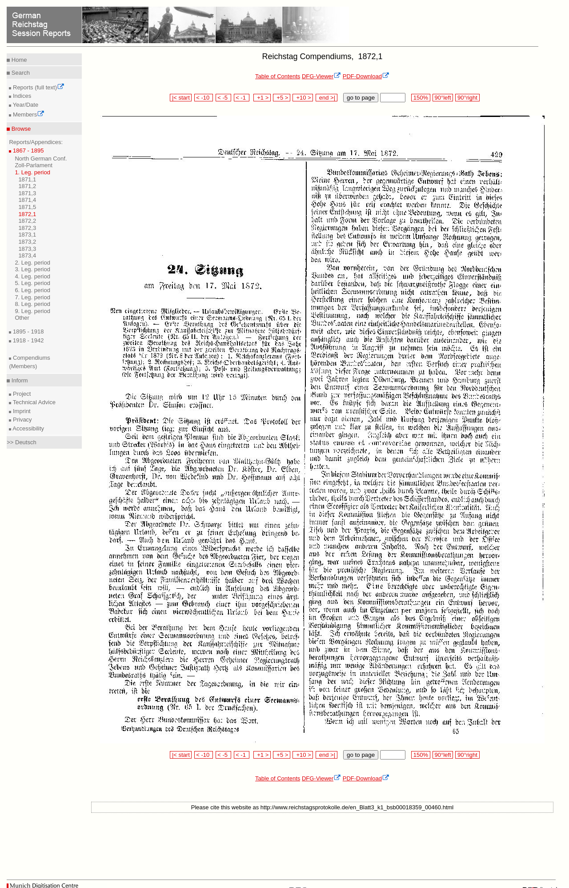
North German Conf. (41, 158)
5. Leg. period (32, 283)
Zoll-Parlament (33, 165)
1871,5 (27, 207)
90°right (467, 97)
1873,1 (27, 234)
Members (27, 114)
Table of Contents (277, 76)
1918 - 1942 (27, 340)
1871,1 (27, 179)
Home (18, 59)
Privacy (21, 419)
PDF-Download (366, 76)
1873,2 (27, 241)
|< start (180, 97)
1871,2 (27, 186)
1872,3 (27, 228)
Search (20, 72)
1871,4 (27, 200)
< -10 (204, 97)
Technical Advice (33, 402)
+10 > (303, 97)
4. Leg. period (32, 276)
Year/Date (24, 104)
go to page (361, 97)
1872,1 (27, 214)
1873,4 (27, 255)
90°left (443, 97)
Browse (20, 128)
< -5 (223, 97)
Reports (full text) (37, 87)
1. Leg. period (32, 172)
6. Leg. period (32, 290)
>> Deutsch (21, 442)
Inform (19, 380)
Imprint (20, 411)
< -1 (241, 97)
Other (22, 317)
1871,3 (27, 193)
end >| (326, 97)
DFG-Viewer (321, 76)
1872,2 (27, 220)
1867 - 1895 (27, 150)
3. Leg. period (32, 269)
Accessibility (27, 428)
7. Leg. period (32, 297)
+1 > (262, 97)
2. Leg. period (32, 262)
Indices (21, 95)
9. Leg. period (32, 311)
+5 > (281, 97)
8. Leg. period (32, 304)
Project (21, 393)
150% (420, 97)
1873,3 (27, 248)
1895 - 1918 (27, 331)
